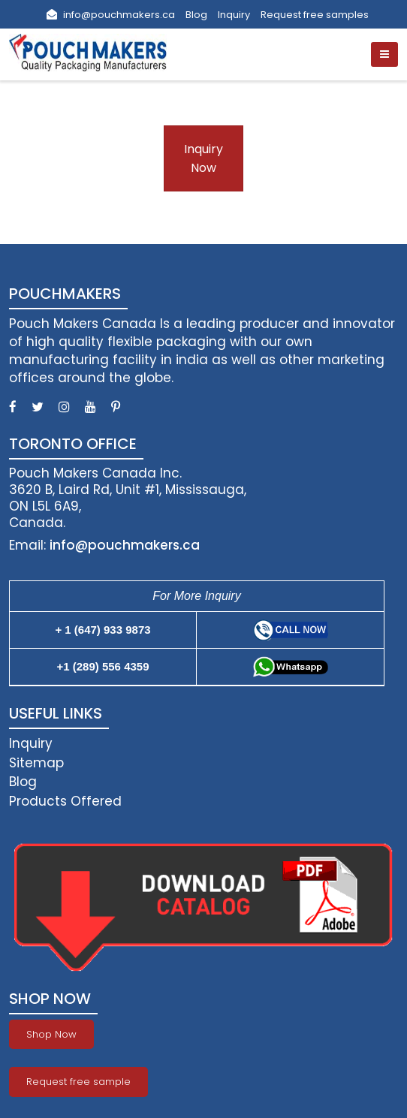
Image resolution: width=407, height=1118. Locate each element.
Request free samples (315, 15)
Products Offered (65, 801)
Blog (196, 15)
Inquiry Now (203, 158)
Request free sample (78, 1081)
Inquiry (234, 15)
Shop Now (51, 1034)
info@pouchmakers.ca (111, 15)
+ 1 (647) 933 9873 (102, 629)
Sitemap (36, 763)
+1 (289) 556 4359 (102, 666)
